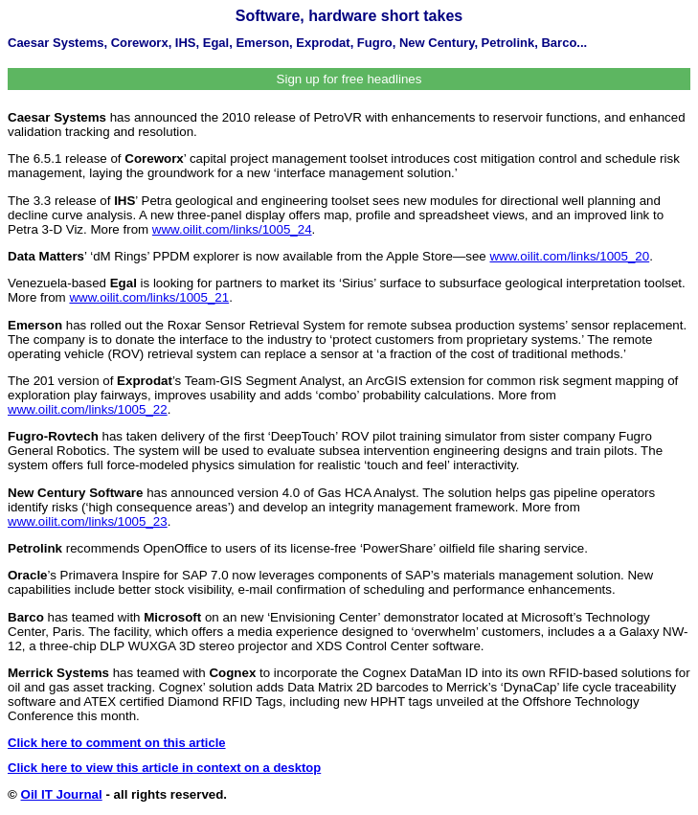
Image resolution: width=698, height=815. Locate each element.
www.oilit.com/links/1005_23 (88, 521)
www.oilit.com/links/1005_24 (232, 229)
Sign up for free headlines (349, 79)
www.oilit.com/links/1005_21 (149, 297)
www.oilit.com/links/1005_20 (569, 256)
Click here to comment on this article (117, 743)
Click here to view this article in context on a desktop (164, 767)
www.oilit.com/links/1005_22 (88, 409)
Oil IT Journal (61, 794)
